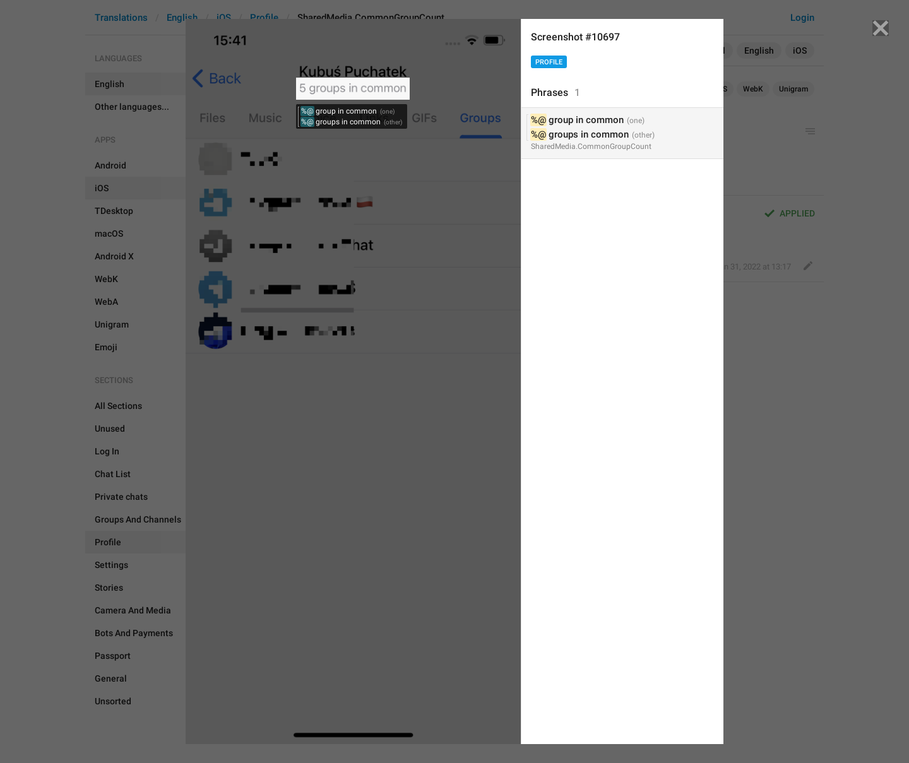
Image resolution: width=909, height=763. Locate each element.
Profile (548, 62)
